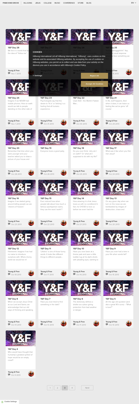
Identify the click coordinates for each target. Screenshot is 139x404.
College (48, 3)
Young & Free (14, 70)
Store (81, 3)
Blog (88, 3)
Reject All (94, 76)
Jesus (38, 3)
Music (58, 3)
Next (87, 387)
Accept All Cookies (94, 84)
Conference (69, 3)
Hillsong (28, 3)
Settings (38, 76)
